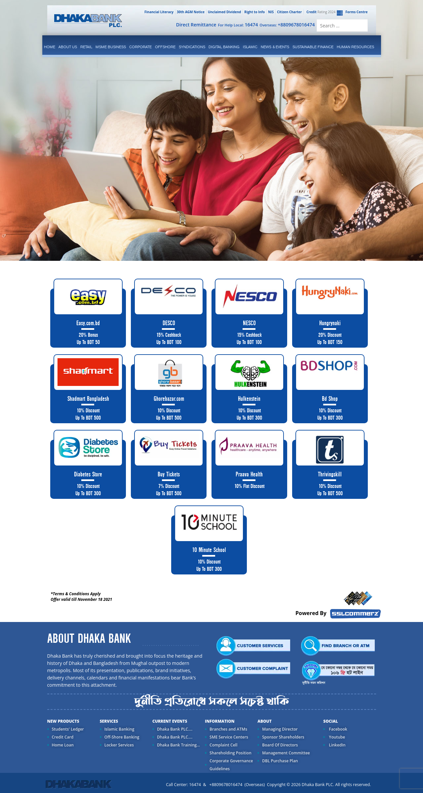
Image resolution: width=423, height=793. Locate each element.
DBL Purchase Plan (280, 761)
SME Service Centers (229, 737)
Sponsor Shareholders (283, 737)
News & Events (275, 47)
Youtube (336, 737)
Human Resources (355, 47)
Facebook (337, 729)
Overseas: (287, 24)
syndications (192, 47)
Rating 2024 (320, 12)
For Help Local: (238, 24)
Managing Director (279, 729)
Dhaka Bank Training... (178, 745)
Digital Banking (224, 47)
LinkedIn (336, 745)
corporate (140, 47)
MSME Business (111, 47)
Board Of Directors (280, 745)
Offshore (165, 47)
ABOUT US (67, 47)
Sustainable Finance (312, 47)
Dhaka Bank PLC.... (174, 729)
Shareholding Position (230, 753)
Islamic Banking (119, 729)
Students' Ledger (68, 729)
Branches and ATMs (228, 729)
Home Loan (63, 745)
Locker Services (119, 745)
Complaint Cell (223, 745)
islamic (250, 47)
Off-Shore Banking (121, 737)
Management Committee (286, 753)
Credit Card (63, 737)
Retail (86, 47)
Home (49, 47)
